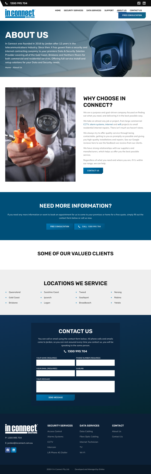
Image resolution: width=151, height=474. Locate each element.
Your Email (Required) (46, 369)
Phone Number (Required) (88, 358)
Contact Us (136, 10)
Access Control (54, 431)
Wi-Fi (82, 452)
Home (58, 10)
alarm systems (97, 124)
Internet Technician (89, 442)
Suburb (79, 369)
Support (109, 10)
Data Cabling (86, 431)
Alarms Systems (55, 436)
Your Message (43, 379)
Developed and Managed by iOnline (89, 469)
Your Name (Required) (46, 358)
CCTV (86, 124)
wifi (119, 124)
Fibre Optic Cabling (89, 436)
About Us (122, 10)
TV (81, 447)
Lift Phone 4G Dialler (57, 452)
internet (109, 124)
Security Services (73, 10)
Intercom (51, 447)
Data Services (93, 10)
